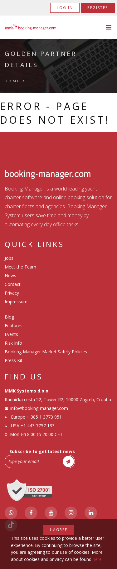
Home (13, 81)
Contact (13, 284)
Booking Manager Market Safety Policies (46, 352)
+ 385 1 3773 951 (44, 417)
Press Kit (13, 360)
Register (97, 7)
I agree (58, 529)
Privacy (12, 293)
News (10, 275)
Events (11, 334)
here (97, 559)
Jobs (9, 258)
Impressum (16, 302)
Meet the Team (20, 267)
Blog (9, 317)
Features (13, 325)
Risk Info (13, 343)
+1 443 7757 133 (38, 426)
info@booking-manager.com (39, 408)
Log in (65, 7)
